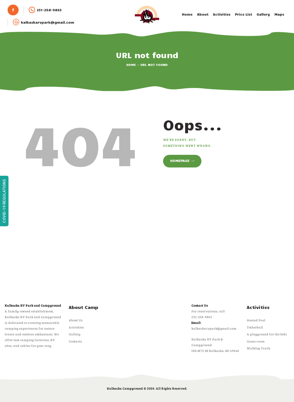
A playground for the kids (267, 334)
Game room (256, 341)
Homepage (179, 161)
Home (131, 65)
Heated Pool (256, 320)
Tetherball (255, 327)
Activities (76, 327)
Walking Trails (258, 348)
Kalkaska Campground (125, 388)
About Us (76, 320)
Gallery (74, 334)
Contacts (75, 341)
